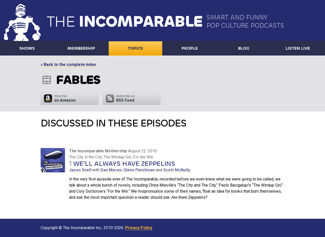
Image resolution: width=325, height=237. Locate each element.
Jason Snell (80, 170)
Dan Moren (111, 170)
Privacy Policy (138, 227)
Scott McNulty (176, 170)
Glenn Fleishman (139, 170)
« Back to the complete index (68, 64)
